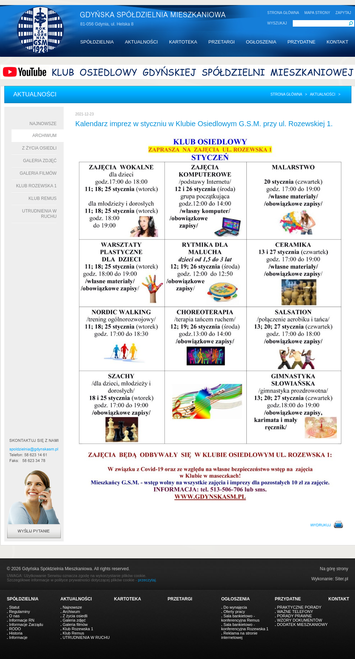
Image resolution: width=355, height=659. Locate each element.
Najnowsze (42, 123)
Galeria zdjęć (39, 160)
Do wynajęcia (235, 607)
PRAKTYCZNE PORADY (299, 607)
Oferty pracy (234, 611)
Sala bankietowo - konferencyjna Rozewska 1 (244, 626)
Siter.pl (341, 578)
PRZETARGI (221, 42)
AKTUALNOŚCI (141, 42)
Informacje (18, 637)
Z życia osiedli (39, 148)
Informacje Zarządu (26, 624)
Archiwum (44, 135)
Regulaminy (19, 611)
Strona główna (286, 94)
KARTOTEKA (183, 42)
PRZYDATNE (301, 42)
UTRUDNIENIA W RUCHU (86, 637)
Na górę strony (334, 568)
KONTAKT (337, 42)
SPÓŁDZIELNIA (97, 42)
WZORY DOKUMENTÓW (299, 620)
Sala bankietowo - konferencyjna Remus (240, 618)
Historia (15, 633)
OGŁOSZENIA (261, 42)
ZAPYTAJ (343, 13)
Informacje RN (21, 620)
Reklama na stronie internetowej (239, 635)
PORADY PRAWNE (294, 616)
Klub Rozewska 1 (36, 185)
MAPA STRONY (317, 13)
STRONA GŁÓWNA (283, 13)
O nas (14, 616)
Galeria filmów (38, 173)
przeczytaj (147, 580)
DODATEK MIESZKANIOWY (302, 624)
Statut (14, 607)
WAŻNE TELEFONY (295, 611)
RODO (15, 629)
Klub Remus (42, 198)
